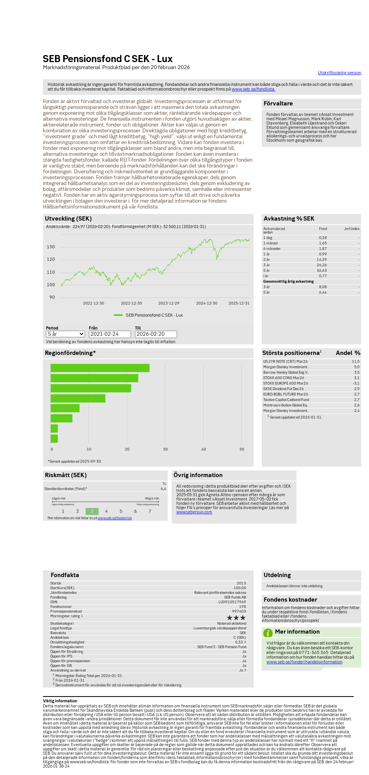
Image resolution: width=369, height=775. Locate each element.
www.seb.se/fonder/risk (115, 518)
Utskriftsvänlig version (339, 73)
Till (138, 328)
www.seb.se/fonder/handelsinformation (304, 662)
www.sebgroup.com (194, 512)
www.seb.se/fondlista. (253, 89)
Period (52, 328)
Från (93, 328)
